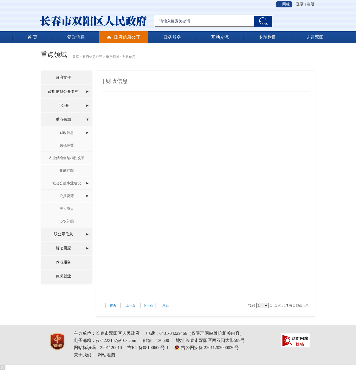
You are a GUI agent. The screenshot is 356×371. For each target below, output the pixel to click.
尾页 (165, 305)
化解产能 (67, 170)
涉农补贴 (67, 221)
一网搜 (284, 4)
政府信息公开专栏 (63, 91)
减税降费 (67, 145)
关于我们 (82, 354)
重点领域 (112, 57)
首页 (75, 57)
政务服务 (172, 37)
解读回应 (63, 248)
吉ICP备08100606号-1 (147, 347)
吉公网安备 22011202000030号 (210, 347)
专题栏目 (267, 37)
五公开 (63, 105)
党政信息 (76, 37)
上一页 (130, 305)
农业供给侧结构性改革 (66, 158)
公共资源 (67, 196)
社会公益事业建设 (66, 183)
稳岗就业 (63, 276)
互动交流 (220, 37)
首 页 (32, 37)
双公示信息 (63, 234)
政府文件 (63, 77)
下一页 (148, 305)
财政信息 (128, 57)
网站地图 (106, 354)
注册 (310, 4)
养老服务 (63, 262)
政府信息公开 (127, 37)
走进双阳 (315, 37)
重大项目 (67, 208)
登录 (300, 4)
